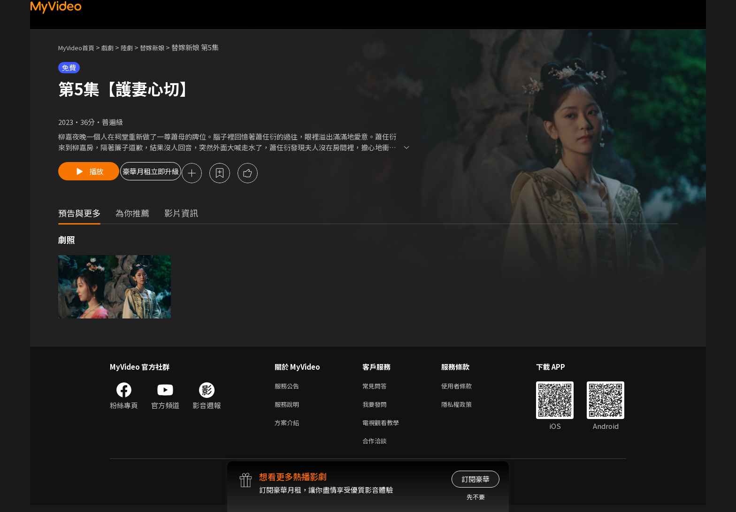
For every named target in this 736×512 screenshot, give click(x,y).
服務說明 (289, 407)
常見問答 (376, 388)
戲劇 (115, 47)
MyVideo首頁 (79, 47)
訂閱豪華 (475, 479)
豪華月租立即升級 (172, 174)
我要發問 (376, 407)
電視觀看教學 (383, 427)
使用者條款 (464, 388)
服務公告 (289, 388)
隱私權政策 (464, 407)
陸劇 (136, 47)
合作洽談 (376, 447)
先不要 (476, 496)
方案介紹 (289, 427)
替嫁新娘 (164, 47)
